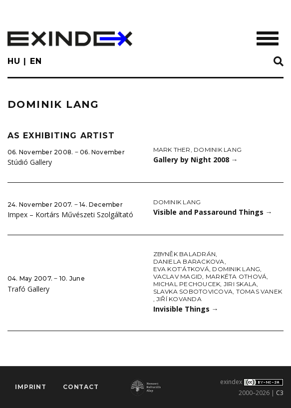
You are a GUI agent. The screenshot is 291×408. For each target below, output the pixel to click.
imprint (30, 387)
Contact (81, 387)
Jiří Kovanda (179, 299)
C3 (280, 393)
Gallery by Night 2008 (195, 159)
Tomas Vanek (259, 291)
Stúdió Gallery (29, 162)
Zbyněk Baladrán (184, 254)
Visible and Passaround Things (213, 212)
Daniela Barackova (189, 261)
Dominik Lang (218, 149)
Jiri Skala (240, 284)
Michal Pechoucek (187, 284)
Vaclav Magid (178, 276)
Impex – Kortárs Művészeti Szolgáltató (70, 214)
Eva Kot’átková (181, 269)
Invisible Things (186, 309)
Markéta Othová (236, 276)
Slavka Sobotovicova (193, 291)
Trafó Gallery (28, 289)
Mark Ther (172, 149)
